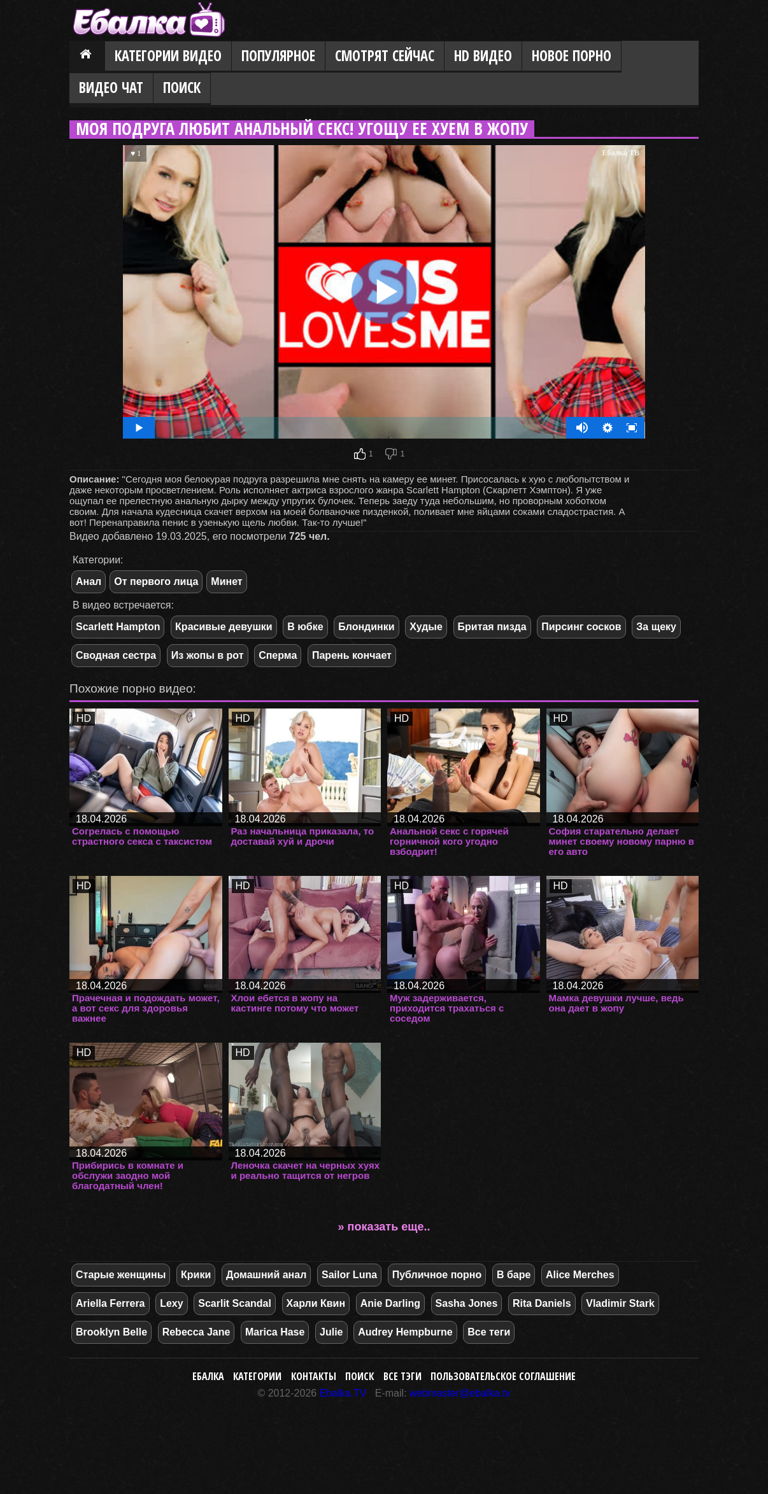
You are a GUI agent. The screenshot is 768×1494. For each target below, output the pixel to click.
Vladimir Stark (620, 1303)
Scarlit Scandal (234, 1303)
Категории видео (168, 56)
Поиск (182, 87)
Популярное (278, 56)
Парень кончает (352, 655)
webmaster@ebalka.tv (460, 1393)
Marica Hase (274, 1332)
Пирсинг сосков (581, 626)
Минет (226, 581)
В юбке (305, 626)
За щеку (656, 626)
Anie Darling (390, 1303)
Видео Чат (111, 87)
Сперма (278, 655)
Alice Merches (580, 1274)
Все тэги (402, 1376)
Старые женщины (121, 1274)
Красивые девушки (224, 626)
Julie (331, 1332)
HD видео (483, 56)
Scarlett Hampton (118, 626)
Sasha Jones (467, 1303)
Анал (88, 581)
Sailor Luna (349, 1274)
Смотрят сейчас (384, 56)
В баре (513, 1274)
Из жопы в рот (207, 655)
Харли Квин (316, 1303)
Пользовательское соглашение (503, 1376)
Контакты (313, 1376)
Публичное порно (437, 1274)
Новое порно (571, 56)
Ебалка (208, 1376)
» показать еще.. (384, 1226)
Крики (196, 1274)
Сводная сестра (116, 655)
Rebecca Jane (196, 1332)
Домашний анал (266, 1274)
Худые (426, 626)
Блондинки (366, 626)
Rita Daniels (542, 1303)
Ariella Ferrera (110, 1303)
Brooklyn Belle (111, 1332)
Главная (87, 57)
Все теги (488, 1332)
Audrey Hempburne (405, 1332)
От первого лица (156, 581)
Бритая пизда (492, 626)
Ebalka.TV (343, 1393)
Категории (257, 1376)
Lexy (171, 1303)
